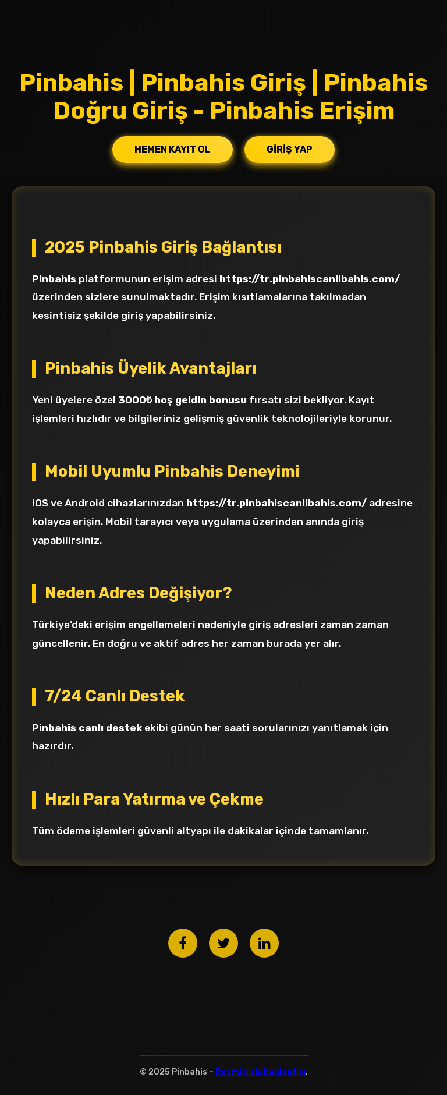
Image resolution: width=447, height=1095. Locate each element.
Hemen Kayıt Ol (172, 149)
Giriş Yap (290, 149)
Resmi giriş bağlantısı (260, 1072)
